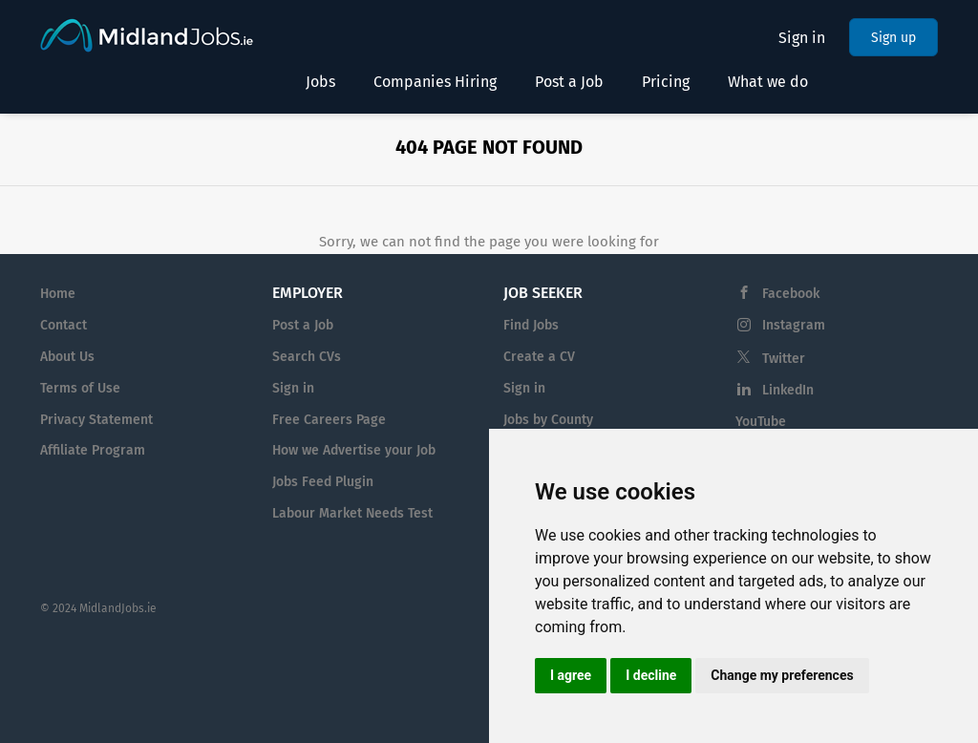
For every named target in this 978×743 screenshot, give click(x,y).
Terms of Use (80, 388)
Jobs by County (548, 420)
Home (57, 294)
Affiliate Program (92, 450)
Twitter (783, 358)
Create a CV (539, 357)
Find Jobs (531, 325)
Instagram (793, 325)
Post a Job (302, 325)
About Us (67, 357)
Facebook (790, 294)
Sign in (801, 38)
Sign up (893, 38)
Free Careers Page (329, 420)
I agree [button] (570, 675)
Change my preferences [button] (782, 675)
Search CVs (306, 357)
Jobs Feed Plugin (322, 482)
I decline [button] (651, 675)
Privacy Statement (96, 420)
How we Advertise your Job (354, 450)
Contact (63, 325)
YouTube (760, 422)
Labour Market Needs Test (352, 513)
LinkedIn (788, 390)
